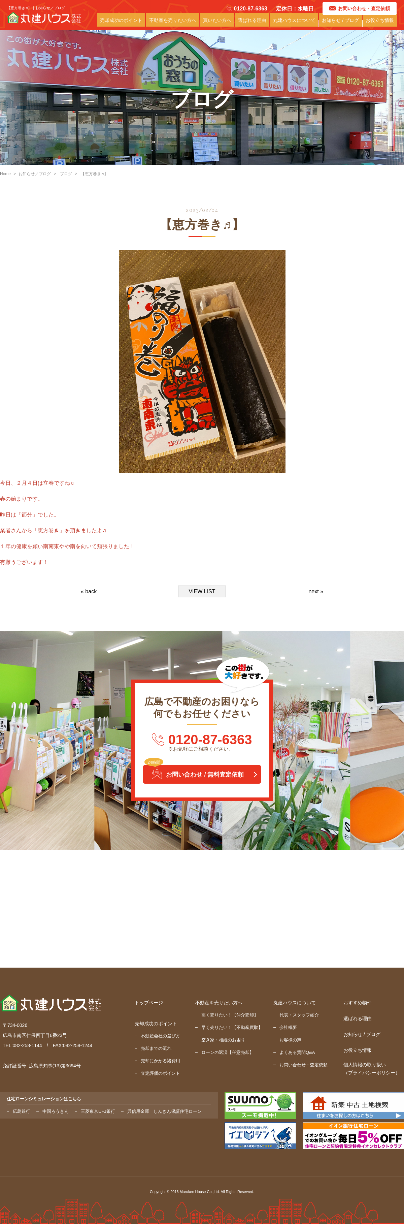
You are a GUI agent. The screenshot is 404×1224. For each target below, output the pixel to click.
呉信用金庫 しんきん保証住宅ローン (164, 1111)
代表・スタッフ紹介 (299, 1014)
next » (315, 591)
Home (5, 174)
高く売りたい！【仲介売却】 (229, 1014)
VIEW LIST (202, 591)
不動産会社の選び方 (160, 1035)
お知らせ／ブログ (35, 174)
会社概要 (288, 1027)
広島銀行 (21, 1111)
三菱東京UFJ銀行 (98, 1111)
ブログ (66, 174)
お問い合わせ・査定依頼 (303, 1064)
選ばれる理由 (260, 23)
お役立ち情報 (381, 23)
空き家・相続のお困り (223, 1039)
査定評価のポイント (160, 1073)
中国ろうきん (55, 1111)
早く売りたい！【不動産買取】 (232, 1027)
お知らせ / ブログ (344, 23)
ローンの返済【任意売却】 (227, 1052)
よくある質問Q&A (297, 1052)
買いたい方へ (227, 23)
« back (89, 591)
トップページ (149, 1002)
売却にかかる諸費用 (160, 1060)
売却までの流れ (156, 1048)
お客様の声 (290, 1039)
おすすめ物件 (357, 1002)
